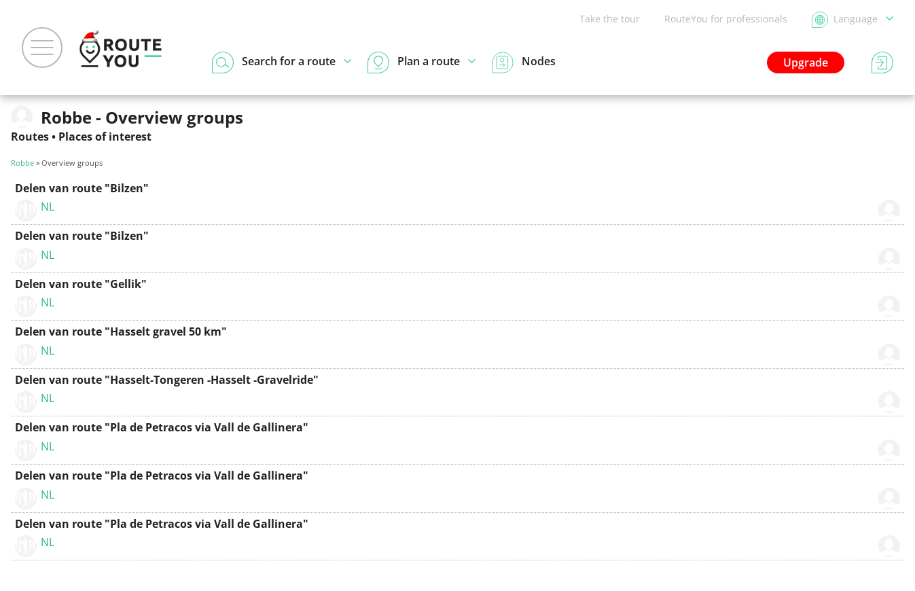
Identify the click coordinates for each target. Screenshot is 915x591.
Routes (30, 136)
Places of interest (104, 136)
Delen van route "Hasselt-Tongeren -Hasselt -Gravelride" (167, 379)
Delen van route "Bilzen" (82, 188)
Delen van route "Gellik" (81, 283)
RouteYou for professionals (725, 18)
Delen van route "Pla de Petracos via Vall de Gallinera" (161, 427)
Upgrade (805, 62)
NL (47, 206)
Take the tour (609, 18)
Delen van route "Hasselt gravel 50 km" (121, 331)
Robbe (22, 163)
